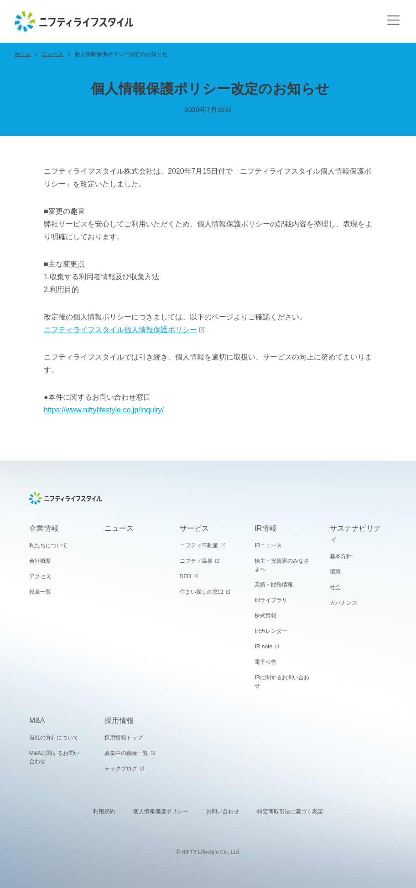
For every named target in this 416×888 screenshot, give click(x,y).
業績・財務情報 (274, 584)
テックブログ (120, 768)
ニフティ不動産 (199, 545)
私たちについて (48, 545)
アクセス (40, 576)
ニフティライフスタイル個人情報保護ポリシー (120, 330)
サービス (194, 528)
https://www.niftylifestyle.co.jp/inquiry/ (104, 410)
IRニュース (268, 545)
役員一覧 (40, 592)
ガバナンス (343, 603)
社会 (335, 587)
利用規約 (104, 811)
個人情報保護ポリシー (160, 811)
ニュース (52, 54)
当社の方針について (53, 737)
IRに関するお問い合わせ (282, 681)
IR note (263, 646)
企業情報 (43, 528)
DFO (185, 576)
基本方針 (341, 556)
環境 (335, 572)
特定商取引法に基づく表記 (290, 811)
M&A (37, 720)
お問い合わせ (222, 811)
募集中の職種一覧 (126, 753)
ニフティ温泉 (196, 561)
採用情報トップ (123, 737)
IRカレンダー (271, 631)
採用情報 (119, 720)
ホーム (23, 54)
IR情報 (265, 528)
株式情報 (265, 615)
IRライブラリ (271, 600)
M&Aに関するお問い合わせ (54, 757)
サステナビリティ (355, 533)
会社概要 (40, 561)
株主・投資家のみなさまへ (282, 565)
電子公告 (265, 662)
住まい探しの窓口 (202, 592)
